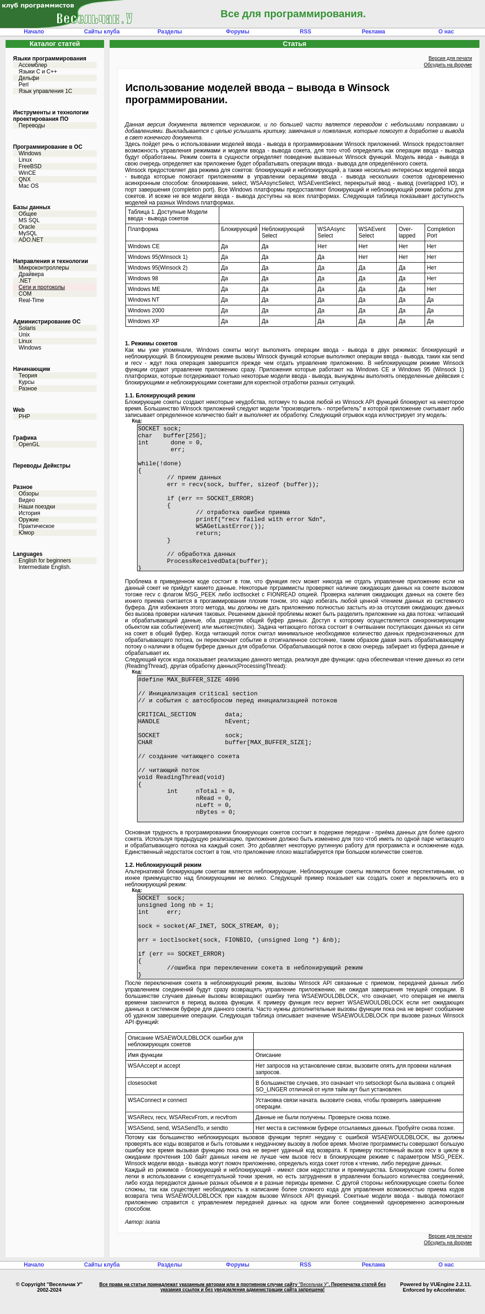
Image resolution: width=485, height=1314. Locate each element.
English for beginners (45, 560)
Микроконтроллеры (44, 267)
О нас (446, 31)
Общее (28, 214)
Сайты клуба (102, 31)
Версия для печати (450, 58)
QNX (25, 179)
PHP (24, 416)
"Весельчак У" (313, 1301)
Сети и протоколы (42, 287)
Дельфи (29, 78)
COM (25, 294)
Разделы (169, 31)
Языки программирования (49, 58)
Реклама (373, 31)
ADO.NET (31, 240)
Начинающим (31, 369)
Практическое (36, 526)
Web (19, 410)
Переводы (32, 125)
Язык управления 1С (45, 91)
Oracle (27, 227)
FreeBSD (30, 166)
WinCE (27, 173)
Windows (30, 153)
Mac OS (29, 186)
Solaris (27, 328)
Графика (25, 438)
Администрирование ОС (47, 321)
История (29, 513)
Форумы (237, 31)
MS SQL (29, 220)
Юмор (26, 532)
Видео (27, 500)
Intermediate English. (45, 567)
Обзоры (29, 493)
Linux (25, 160)
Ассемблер (33, 65)
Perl (23, 84)
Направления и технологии (50, 261)
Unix (24, 334)
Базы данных (32, 207)
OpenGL (29, 444)
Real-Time (31, 300)
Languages (27, 554)
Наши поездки (37, 506)
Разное (28, 388)
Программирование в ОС (47, 147)
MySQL (28, 233)
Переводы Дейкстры (42, 465)
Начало (34, 31)
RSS (305, 31)
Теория (28, 375)
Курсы (26, 382)
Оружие (29, 519)
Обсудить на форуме (448, 64)
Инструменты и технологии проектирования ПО (51, 115)
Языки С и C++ (38, 71)
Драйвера (31, 274)
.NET (25, 280)
